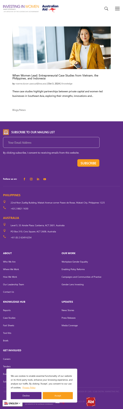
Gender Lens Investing (73, 284)
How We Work (10, 276)
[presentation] (27, 163)
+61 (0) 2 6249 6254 (21, 237)
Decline (26, 395)
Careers (6, 358)
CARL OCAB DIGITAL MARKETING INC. (103, 391)
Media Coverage (70, 325)
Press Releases (69, 317)
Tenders (7, 366)
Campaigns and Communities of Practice (81, 276)
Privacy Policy (29, 387)
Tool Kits (7, 332)
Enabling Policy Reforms (73, 269)
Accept (58, 395)
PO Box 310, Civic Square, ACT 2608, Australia (33, 231)
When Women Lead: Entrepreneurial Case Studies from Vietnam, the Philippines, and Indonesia (55, 76)
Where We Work (11, 269)
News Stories (68, 310)
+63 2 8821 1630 (19, 208)
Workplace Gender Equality (75, 261)
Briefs (5, 340)
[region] (41, 386)
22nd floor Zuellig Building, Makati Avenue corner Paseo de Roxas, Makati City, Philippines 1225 (58, 202)
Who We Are (9, 261)
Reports (7, 310)
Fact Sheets (8, 325)
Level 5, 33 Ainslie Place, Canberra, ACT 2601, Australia (37, 225)
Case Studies (9, 317)
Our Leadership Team (13, 284)
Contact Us (8, 291)
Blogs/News (19, 109)
